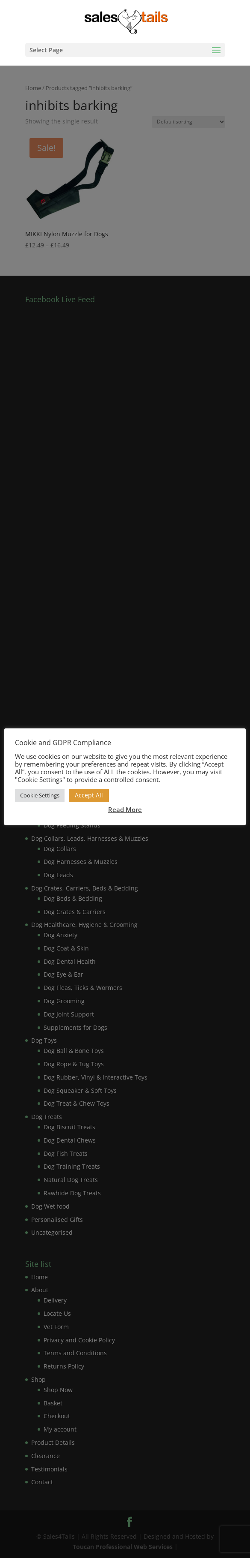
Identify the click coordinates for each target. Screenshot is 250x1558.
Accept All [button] (89, 795)
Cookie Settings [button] (39, 795)
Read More (125, 809)
